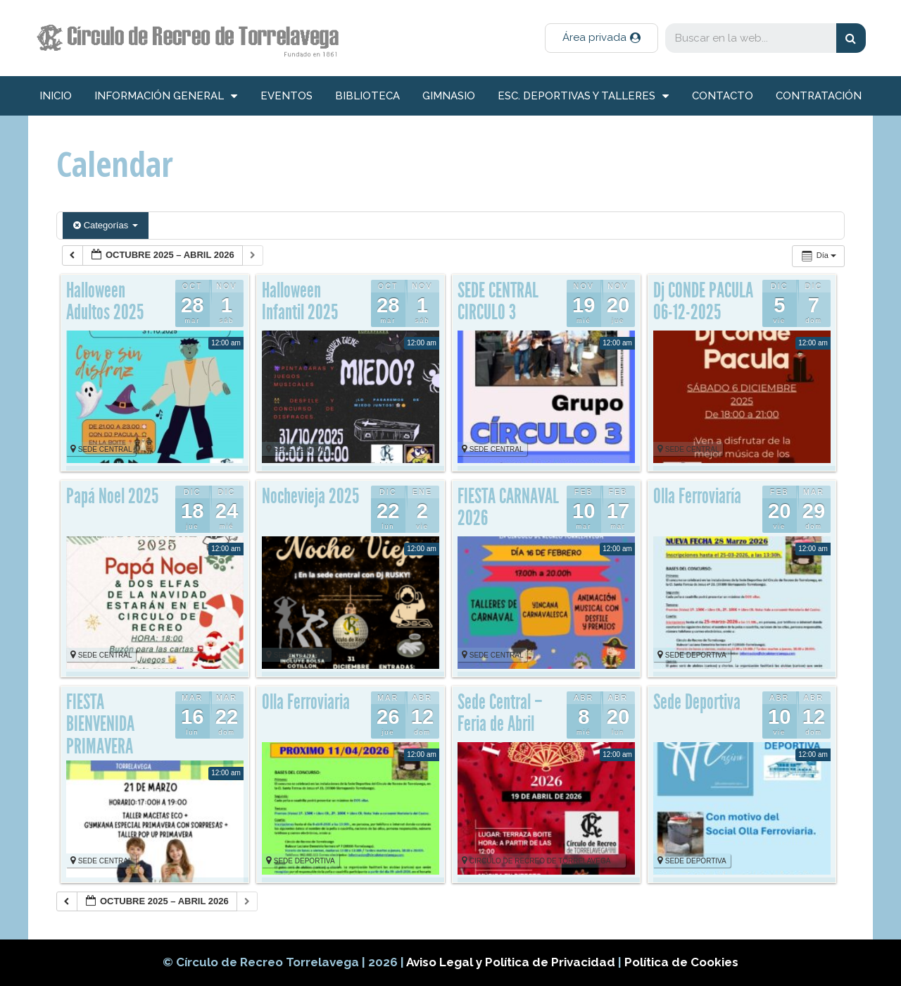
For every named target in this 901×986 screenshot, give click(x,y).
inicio (55, 96)
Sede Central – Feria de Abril (500, 713)
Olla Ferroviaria (306, 702)
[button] (601, 38)
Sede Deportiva (697, 702)
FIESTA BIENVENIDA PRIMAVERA (100, 724)
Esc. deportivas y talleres (583, 96)
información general (165, 96)
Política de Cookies (681, 962)
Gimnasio (448, 96)
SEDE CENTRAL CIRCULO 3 (498, 302)
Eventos (286, 96)
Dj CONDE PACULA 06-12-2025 (703, 302)
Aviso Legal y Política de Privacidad (512, 962)
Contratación (819, 96)
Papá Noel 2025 (112, 496)
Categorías (105, 225)
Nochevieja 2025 (310, 496)
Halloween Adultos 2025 (105, 302)
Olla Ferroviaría (697, 496)
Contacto (722, 96)
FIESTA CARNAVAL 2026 (508, 507)
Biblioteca (367, 96)
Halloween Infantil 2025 (300, 302)
